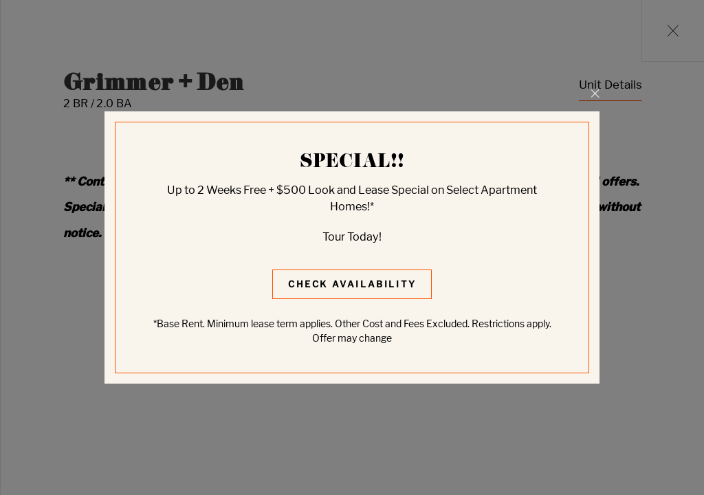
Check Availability (352, 283)
